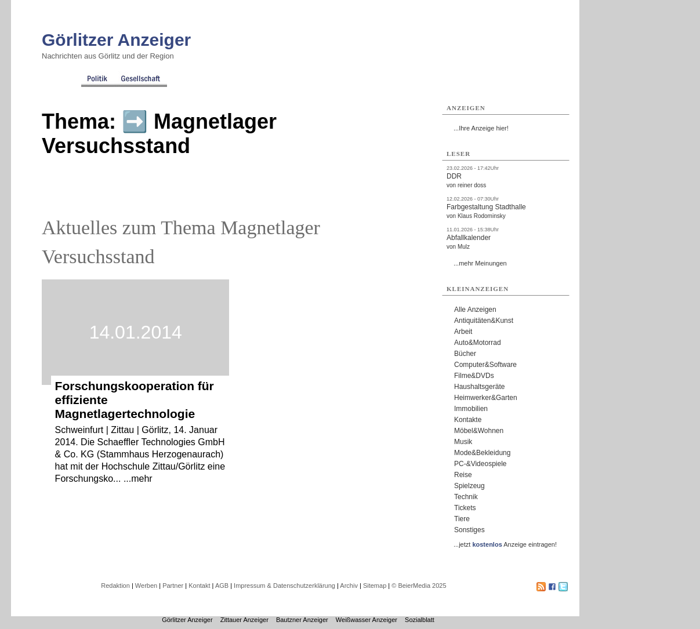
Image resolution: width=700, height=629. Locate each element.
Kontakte (467, 420)
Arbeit (463, 332)
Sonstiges (469, 530)
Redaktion (115, 585)
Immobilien (471, 409)
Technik (466, 497)
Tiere (462, 519)
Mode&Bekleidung (482, 453)
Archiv (349, 585)
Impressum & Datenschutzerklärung (284, 585)
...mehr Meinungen (480, 263)
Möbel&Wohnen (478, 431)
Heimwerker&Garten (485, 398)
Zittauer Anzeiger (244, 619)
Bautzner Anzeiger (302, 619)
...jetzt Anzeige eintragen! (505, 544)
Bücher (465, 354)
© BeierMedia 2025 (418, 585)
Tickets (465, 508)
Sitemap (374, 585)
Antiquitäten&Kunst (483, 320)
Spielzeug (469, 486)
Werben (146, 585)
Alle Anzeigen (475, 309)
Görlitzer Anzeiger (116, 39)
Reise (463, 475)
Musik (463, 442)
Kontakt (199, 585)
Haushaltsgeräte (479, 387)
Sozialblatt (419, 619)
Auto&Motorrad (477, 343)
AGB (222, 585)
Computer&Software (485, 365)
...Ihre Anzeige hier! (481, 128)
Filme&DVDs (474, 376)
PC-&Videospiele (480, 464)
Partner (172, 585)
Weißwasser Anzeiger (366, 619)
